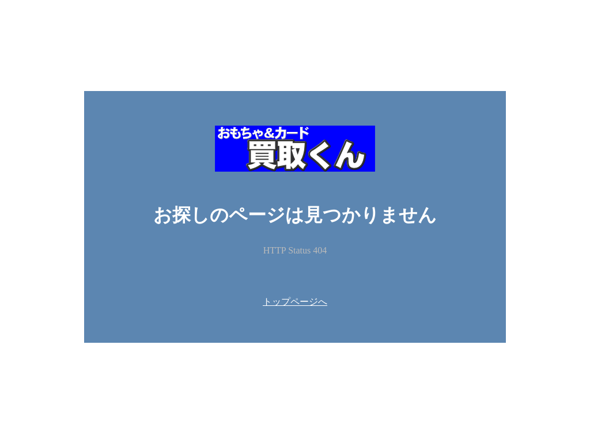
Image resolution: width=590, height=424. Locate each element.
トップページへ (295, 301)
